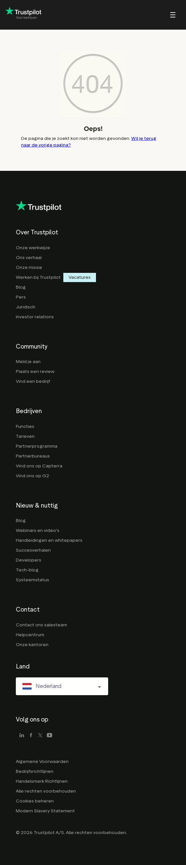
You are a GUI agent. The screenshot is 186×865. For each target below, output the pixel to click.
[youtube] (49, 735)
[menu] (164, 15)
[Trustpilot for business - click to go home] (23, 15)
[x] (40, 735)
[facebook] (31, 735)
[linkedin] (21, 735)
